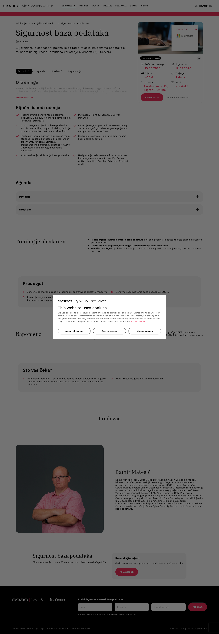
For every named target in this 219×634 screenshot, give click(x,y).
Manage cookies (145, 331)
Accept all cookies (74, 331)
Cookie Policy (138, 321)
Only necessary (109, 331)
